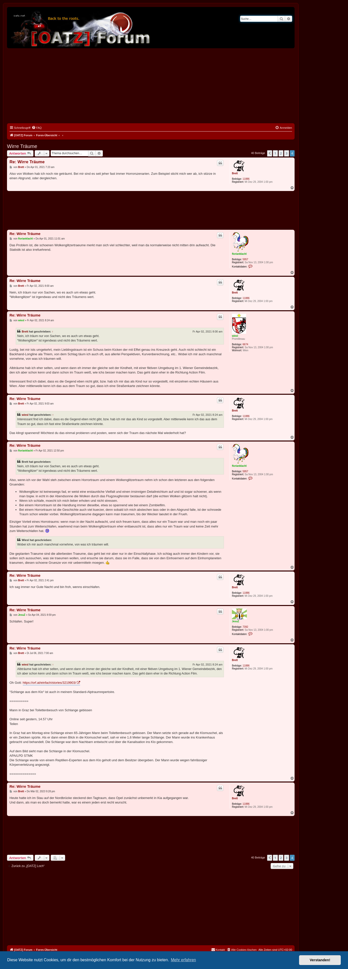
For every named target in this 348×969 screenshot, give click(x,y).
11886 (246, 179)
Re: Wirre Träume (27, 162)
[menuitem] (37, 128)
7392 (245, 627)
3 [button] (286, 153)
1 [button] (275, 153)
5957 (245, 259)
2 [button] (281, 153)
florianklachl (239, 253)
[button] (269, 153)
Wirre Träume (22, 146)
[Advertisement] (151, 86)
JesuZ (235, 621)
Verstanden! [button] (320, 960)
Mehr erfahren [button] (183, 960)
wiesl (235, 335)
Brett (235, 173)
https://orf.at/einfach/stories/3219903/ (49, 682)
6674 (245, 344)
